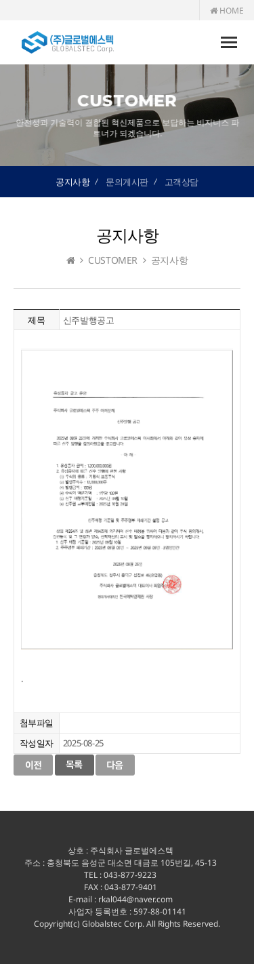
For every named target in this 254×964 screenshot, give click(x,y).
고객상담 (181, 182)
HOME (227, 10)
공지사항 (72, 182)
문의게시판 (127, 182)
